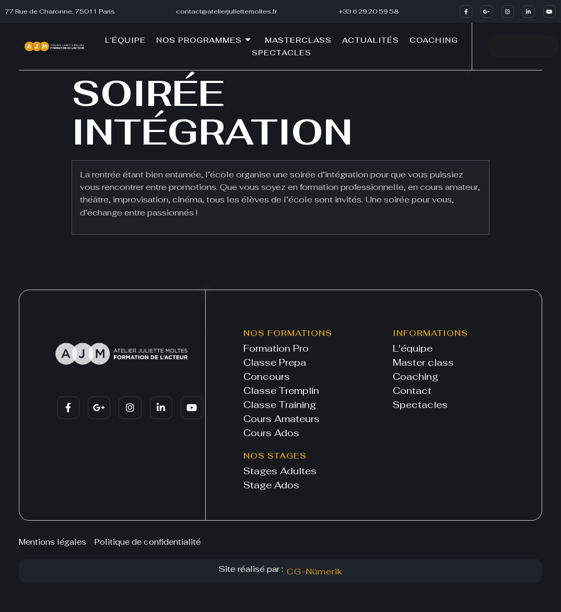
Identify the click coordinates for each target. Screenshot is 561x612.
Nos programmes (203, 40)
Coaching (434, 40)
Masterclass (298, 40)
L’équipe (125, 40)
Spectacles (281, 52)
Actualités (370, 40)
